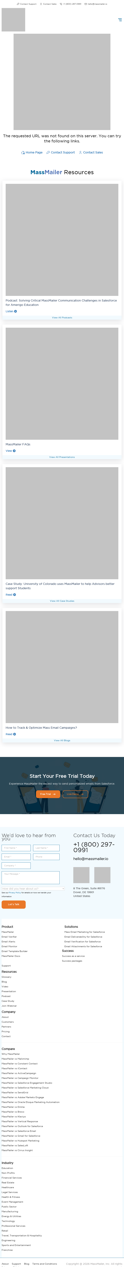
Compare (8, 1048)
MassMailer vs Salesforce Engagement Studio (27, 1082)
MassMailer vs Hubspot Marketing (20, 1140)
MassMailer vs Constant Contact (20, 1063)
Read (11, 594)
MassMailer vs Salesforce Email (19, 1131)
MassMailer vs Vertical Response (20, 1121)
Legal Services (10, 1192)
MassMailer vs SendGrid (15, 1092)
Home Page (31, 152)
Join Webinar (9, 1005)
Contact (6, 1036)
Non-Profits (8, 1172)
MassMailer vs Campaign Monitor (20, 1078)
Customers (8, 1021)
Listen (11, 311)
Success (68, 950)
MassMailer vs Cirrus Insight (17, 1150)
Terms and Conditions (44, 1263)
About (5, 1017)
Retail (5, 1230)
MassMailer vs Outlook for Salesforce (22, 1126)
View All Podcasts (62, 317)
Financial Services (12, 1177)
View (11, 450)
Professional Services (13, 1225)
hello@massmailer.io (95, 4)
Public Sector (9, 1206)
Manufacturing (10, 1211)
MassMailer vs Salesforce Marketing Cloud (25, 1087)
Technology (8, 1221)
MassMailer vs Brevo (13, 1111)
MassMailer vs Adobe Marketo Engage (23, 1097)
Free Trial (48, 794)
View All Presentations (62, 457)
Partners (6, 1026)
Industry (7, 1162)
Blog (4, 981)
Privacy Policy (15, 892)
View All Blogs (62, 740)
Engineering (8, 1240)
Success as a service (73, 956)
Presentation (9, 991)
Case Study (8, 1001)
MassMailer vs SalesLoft (15, 1145)
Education (7, 1168)
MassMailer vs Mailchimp (15, 1058)
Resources (9, 971)
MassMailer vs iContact (14, 1068)
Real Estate (8, 1182)
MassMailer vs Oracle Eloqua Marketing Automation (31, 1102)
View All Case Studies (62, 600)
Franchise (7, 1250)
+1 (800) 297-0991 (70, 4)
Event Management (12, 1201)
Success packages (72, 960)
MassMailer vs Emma (13, 1106)
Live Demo (75, 794)
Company (9, 1011)
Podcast (6, 996)
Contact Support (26, 4)
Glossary (6, 976)
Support (6, 965)
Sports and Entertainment (16, 1245)
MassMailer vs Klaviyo (14, 1116)
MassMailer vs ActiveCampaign (19, 1073)
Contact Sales (48, 4)
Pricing (6, 1031)
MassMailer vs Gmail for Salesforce (21, 1135)
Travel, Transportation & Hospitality (22, 1235)
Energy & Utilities (11, 1216)
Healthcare (8, 1187)
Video (5, 986)
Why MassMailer (11, 1054)
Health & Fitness (11, 1197)
